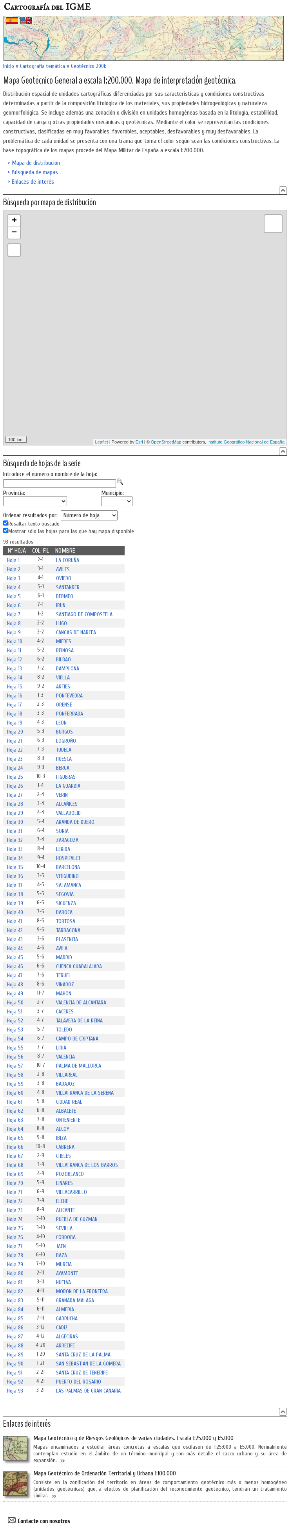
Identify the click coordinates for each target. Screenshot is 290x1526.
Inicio (8, 66)
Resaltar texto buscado (34, 524)
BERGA (62, 768)
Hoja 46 (15, 966)
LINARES (64, 1183)
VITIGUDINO (67, 876)
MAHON (63, 993)
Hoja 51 (14, 1011)
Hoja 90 (15, 1363)
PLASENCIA (67, 939)
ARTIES (63, 686)
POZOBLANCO (70, 1174)
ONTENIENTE (68, 1120)
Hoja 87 (15, 1336)
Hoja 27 (15, 795)
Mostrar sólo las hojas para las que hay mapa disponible (71, 531)
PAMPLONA (67, 668)
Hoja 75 (15, 1228)
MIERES (63, 641)
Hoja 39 (15, 903)
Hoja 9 (14, 632)
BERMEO (64, 596)
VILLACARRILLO (71, 1192)
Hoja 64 (15, 1129)
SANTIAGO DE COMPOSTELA (84, 614)
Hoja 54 (15, 1038)
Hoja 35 (15, 867)
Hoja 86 (15, 1327)
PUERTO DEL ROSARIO (78, 1381)
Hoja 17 (14, 704)
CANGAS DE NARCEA (76, 632)
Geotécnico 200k (88, 66)
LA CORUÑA (67, 560)
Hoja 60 (15, 1093)
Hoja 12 (14, 659)
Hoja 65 (15, 1138)
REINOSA (65, 650)
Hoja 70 (15, 1183)
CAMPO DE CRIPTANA (77, 1038)
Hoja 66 (15, 1147)
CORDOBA (66, 1237)
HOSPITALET (68, 858)
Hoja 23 (15, 759)
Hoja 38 (15, 894)
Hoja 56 (15, 1056)
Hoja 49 (15, 993)
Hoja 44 (15, 948)
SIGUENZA (66, 903)
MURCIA (64, 1264)
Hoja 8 (14, 623)
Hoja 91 (14, 1372)
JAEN (61, 1246)
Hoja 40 (15, 912)
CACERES (65, 1011)
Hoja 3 (13, 578)
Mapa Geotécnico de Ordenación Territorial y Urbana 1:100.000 (104, 1473)
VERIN (62, 795)
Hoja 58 (15, 1074)
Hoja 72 (15, 1201)
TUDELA (63, 750)
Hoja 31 (14, 831)
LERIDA (63, 849)
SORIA (62, 831)
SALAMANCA (68, 885)
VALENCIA (65, 1056)
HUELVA (63, 1282)
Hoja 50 (15, 1002)
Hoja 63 (15, 1120)
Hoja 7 (13, 614)
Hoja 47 (15, 975)
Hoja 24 (15, 768)
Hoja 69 (15, 1174)
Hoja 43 (15, 939)
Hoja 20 (15, 731)
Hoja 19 (14, 722)
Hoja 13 (14, 668)
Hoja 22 (15, 750)
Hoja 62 (15, 1111)
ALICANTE (65, 1210)
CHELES (63, 1156)
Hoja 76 (15, 1237)
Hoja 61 (14, 1102)
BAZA (61, 1255)
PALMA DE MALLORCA (78, 1065)
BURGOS (64, 731)
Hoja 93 (15, 1390)
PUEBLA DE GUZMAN (77, 1219)
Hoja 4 (13, 587)
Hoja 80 (15, 1273)
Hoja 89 (15, 1354)
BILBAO (63, 659)
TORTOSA (65, 921)
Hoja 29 (15, 813)
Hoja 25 (15, 777)
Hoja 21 (14, 740)
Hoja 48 (15, 984)
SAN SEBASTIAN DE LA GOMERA (88, 1363)
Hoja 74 (14, 1219)
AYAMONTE (67, 1273)
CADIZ (62, 1327)
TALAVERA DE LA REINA (79, 1020)
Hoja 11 (14, 650)
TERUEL (63, 975)
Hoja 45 (15, 957)
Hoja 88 (15, 1345)
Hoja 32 (15, 840)
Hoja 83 (15, 1300)
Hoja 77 (15, 1246)
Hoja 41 (14, 921)
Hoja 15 (14, 686)
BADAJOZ (65, 1084)
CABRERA (65, 1147)
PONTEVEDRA (69, 695)
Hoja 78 (15, 1255)
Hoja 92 (15, 1381)
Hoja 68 (15, 1165)
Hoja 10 (14, 641)
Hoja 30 (15, 822)
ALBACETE (66, 1111)
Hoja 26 (15, 786)
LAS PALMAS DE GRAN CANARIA (88, 1390)
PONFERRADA (69, 713)
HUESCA (64, 759)
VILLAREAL (67, 1074)
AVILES (63, 569)
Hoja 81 (14, 1282)
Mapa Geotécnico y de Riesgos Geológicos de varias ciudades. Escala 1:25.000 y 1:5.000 (133, 1438)
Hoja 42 (15, 930)
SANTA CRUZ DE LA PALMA (83, 1354)
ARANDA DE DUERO (75, 822)
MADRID (64, 957)
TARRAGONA (68, 930)
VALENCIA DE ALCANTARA (81, 1002)
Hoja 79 (15, 1264)
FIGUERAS (66, 777)
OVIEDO (63, 578)
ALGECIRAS (67, 1336)
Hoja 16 (14, 695)
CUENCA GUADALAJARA (79, 966)
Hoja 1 (13, 560)
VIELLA (63, 677)
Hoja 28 (15, 804)
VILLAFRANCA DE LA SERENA (85, 1093)
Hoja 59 (15, 1084)
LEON (61, 722)
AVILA (61, 948)
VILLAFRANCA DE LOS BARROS (87, 1165)
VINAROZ (65, 984)
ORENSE (64, 704)
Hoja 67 (15, 1156)
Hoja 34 (15, 858)
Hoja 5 (14, 596)
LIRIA (61, 1047)
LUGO (61, 623)
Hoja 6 (14, 605)
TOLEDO (64, 1029)
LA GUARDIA (68, 786)
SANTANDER (68, 587)
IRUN (60, 605)
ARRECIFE (65, 1345)
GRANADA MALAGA (75, 1300)
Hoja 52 (15, 1020)
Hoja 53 (15, 1029)
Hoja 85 (15, 1318)
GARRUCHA (67, 1318)
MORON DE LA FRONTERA (82, 1291)
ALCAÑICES (67, 804)
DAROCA (64, 912)
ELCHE (62, 1201)
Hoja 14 (14, 677)
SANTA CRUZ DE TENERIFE (82, 1372)
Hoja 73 (15, 1210)
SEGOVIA (65, 894)
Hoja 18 (14, 713)
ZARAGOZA (67, 840)
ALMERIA (65, 1309)
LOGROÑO (66, 740)
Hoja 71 (14, 1192)
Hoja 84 (15, 1309)
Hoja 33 (15, 849)
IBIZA (61, 1138)
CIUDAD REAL (69, 1102)
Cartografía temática (42, 66)
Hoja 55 (15, 1047)
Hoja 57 (15, 1065)
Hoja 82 (15, 1291)
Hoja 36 (15, 876)
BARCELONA (68, 867)
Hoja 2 (13, 569)
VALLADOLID (68, 813)
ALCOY (62, 1129)
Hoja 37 (15, 885)
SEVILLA (64, 1228)
